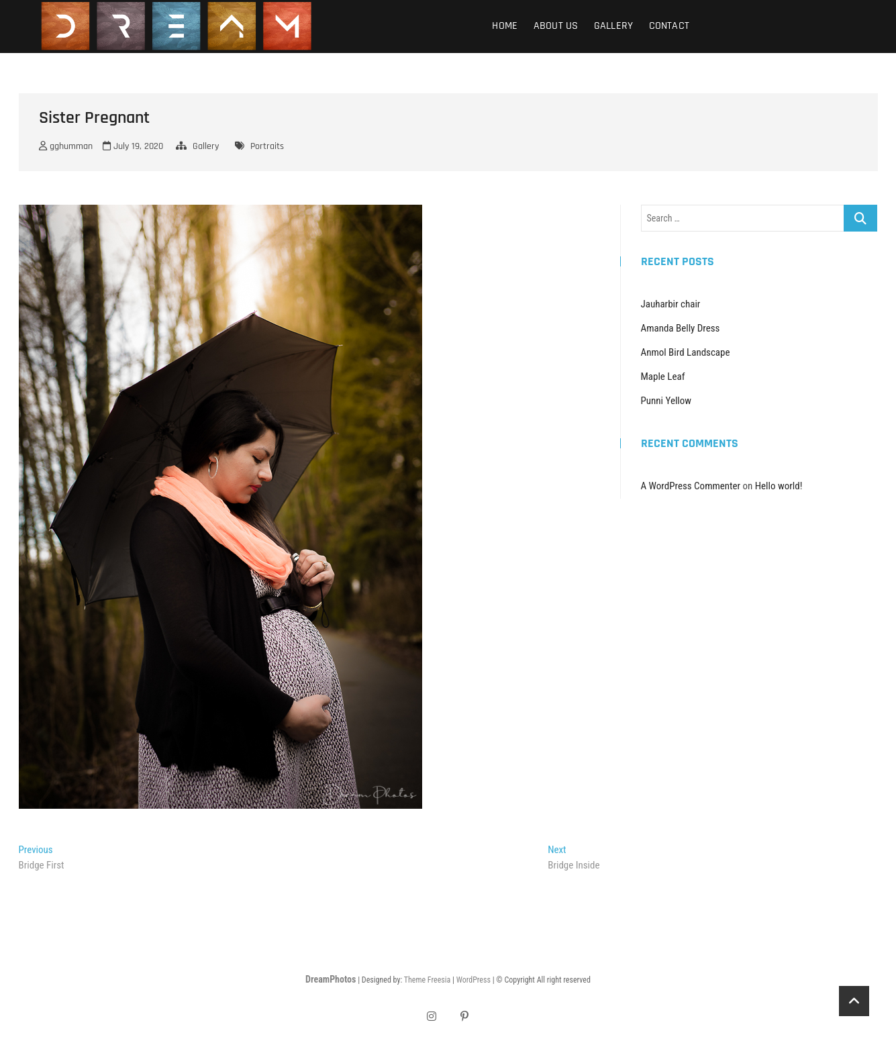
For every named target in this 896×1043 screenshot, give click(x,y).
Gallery (613, 26)
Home (504, 26)
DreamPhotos (330, 979)
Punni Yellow (666, 401)
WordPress (473, 980)
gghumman (66, 146)
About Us (556, 26)
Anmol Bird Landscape (685, 352)
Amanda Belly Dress (680, 328)
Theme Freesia (427, 980)
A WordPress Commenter (691, 486)
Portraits (267, 146)
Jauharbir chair (671, 304)
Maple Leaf (663, 376)
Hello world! (779, 486)
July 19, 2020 (133, 146)
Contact (669, 26)
